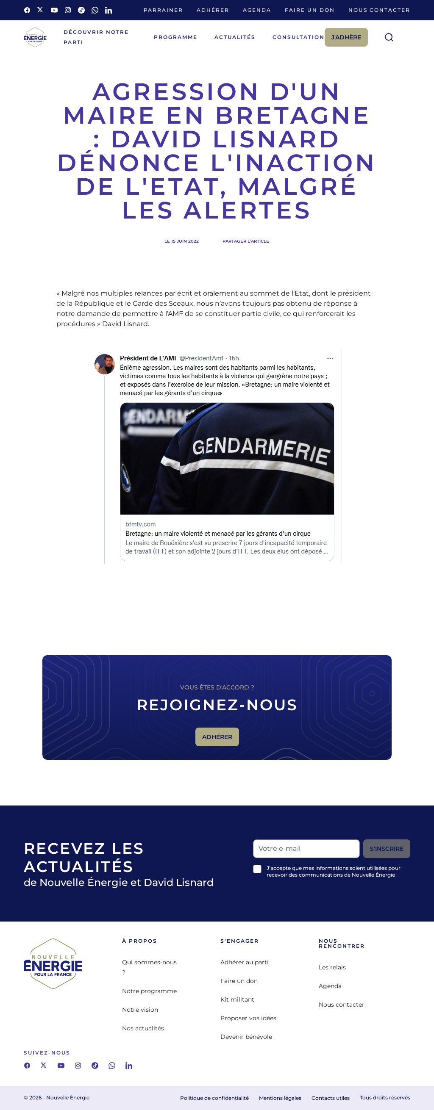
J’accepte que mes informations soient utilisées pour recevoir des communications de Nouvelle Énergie (334, 871)
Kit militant (237, 999)
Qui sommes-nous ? (149, 967)
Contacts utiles (331, 1098)
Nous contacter (379, 10)
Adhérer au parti (244, 962)
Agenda (257, 10)
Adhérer (213, 10)
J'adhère (346, 37)
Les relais (332, 967)
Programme (176, 37)
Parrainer (163, 10)
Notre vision (140, 1009)
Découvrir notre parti (96, 37)
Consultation (299, 37)
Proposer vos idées (248, 1018)
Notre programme (149, 991)
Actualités (235, 37)
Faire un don (310, 10)
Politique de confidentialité (214, 1098)
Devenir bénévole (246, 1037)
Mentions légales (280, 1098)
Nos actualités (143, 1028)
